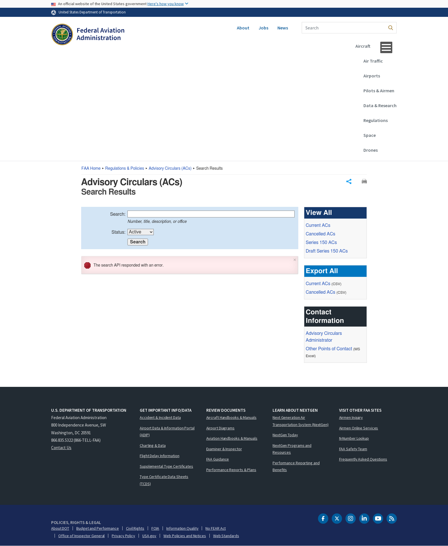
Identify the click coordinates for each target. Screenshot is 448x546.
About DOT (60, 528)
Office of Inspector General (81, 536)
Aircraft (362, 46)
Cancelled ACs (320, 234)
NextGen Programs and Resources (292, 449)
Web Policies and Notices (184, 536)
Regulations (375, 120)
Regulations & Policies (124, 169)
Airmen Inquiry (351, 417)
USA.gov (149, 536)
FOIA (155, 528)
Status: (118, 232)
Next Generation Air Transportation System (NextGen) (301, 421)
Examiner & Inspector (224, 448)
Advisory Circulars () (170, 169)
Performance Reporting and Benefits (296, 466)
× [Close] (295, 259)
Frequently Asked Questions (363, 459)
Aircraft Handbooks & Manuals (231, 417)
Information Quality (182, 528)
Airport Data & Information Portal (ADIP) (167, 431)
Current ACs (318, 225)
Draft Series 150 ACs (327, 251)
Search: (117, 214)
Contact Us (61, 447)
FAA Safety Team (353, 448)
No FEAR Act (215, 528)
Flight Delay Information (159, 455)
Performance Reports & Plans (231, 469)
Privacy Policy (123, 536)
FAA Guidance (217, 459)
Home (91, 169)
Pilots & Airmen (378, 90)
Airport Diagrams (220, 428)
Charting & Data (153, 445)
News (282, 28)
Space (369, 135)
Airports (371, 76)
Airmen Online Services (358, 428)
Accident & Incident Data (160, 417)
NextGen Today (285, 434)
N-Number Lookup (354, 438)
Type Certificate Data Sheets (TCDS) (164, 480)
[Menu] (386, 47)
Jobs (263, 28)
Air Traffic (373, 61)
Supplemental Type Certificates (166, 466)
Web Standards (226, 536)
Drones (370, 150)
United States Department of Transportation (92, 12)
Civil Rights (135, 528)
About (243, 28)
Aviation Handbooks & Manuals (231, 438)
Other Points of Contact (329, 349)
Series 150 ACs (321, 242)
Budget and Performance (97, 528)
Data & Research (380, 105)
